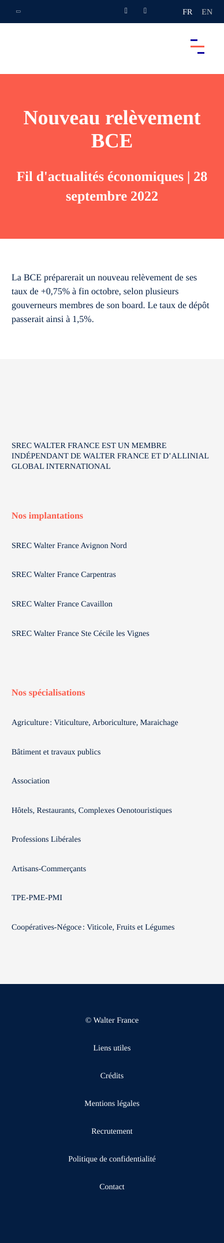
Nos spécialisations (48, 693)
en (206, 12)
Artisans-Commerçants (50, 869)
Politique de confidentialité (112, 1159)
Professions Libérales (47, 839)
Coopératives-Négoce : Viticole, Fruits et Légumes (94, 927)
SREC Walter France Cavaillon (62, 604)
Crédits (112, 1076)
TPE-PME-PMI (38, 898)
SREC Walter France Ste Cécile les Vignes (81, 634)
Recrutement (112, 1131)
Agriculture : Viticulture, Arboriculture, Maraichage (96, 723)
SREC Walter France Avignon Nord (69, 546)
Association (31, 781)
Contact (112, 1187)
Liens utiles (112, 1048)
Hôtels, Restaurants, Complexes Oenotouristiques (93, 811)
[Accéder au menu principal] (197, 46)
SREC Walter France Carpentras (64, 575)
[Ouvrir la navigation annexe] (18, 12)
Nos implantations (47, 516)
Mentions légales (111, 1104)
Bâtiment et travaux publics (56, 752)
